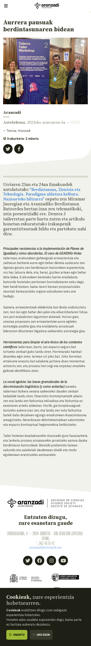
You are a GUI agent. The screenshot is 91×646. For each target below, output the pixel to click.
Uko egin (41, 634)
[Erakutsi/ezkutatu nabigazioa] (6, 6)
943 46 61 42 (47, 543)
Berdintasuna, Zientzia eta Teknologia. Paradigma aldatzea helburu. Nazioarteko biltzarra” (43, 194)
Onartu (17, 634)
